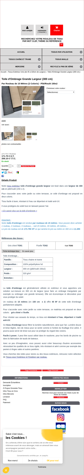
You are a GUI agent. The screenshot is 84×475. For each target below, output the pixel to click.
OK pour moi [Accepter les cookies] (53, 460)
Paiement (6, 403)
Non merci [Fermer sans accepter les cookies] (13, 460)
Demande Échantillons (11, 383)
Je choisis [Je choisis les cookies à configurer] (33, 460)
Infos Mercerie (8, 394)
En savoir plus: (28, 251)
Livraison (6, 397)
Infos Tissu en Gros (10, 391)
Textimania (42, 467)
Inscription (7, 385)
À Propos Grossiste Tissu (12, 388)
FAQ (4, 400)
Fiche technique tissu (11, 251)
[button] (6, 470)
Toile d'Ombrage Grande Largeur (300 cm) (27, 79)
